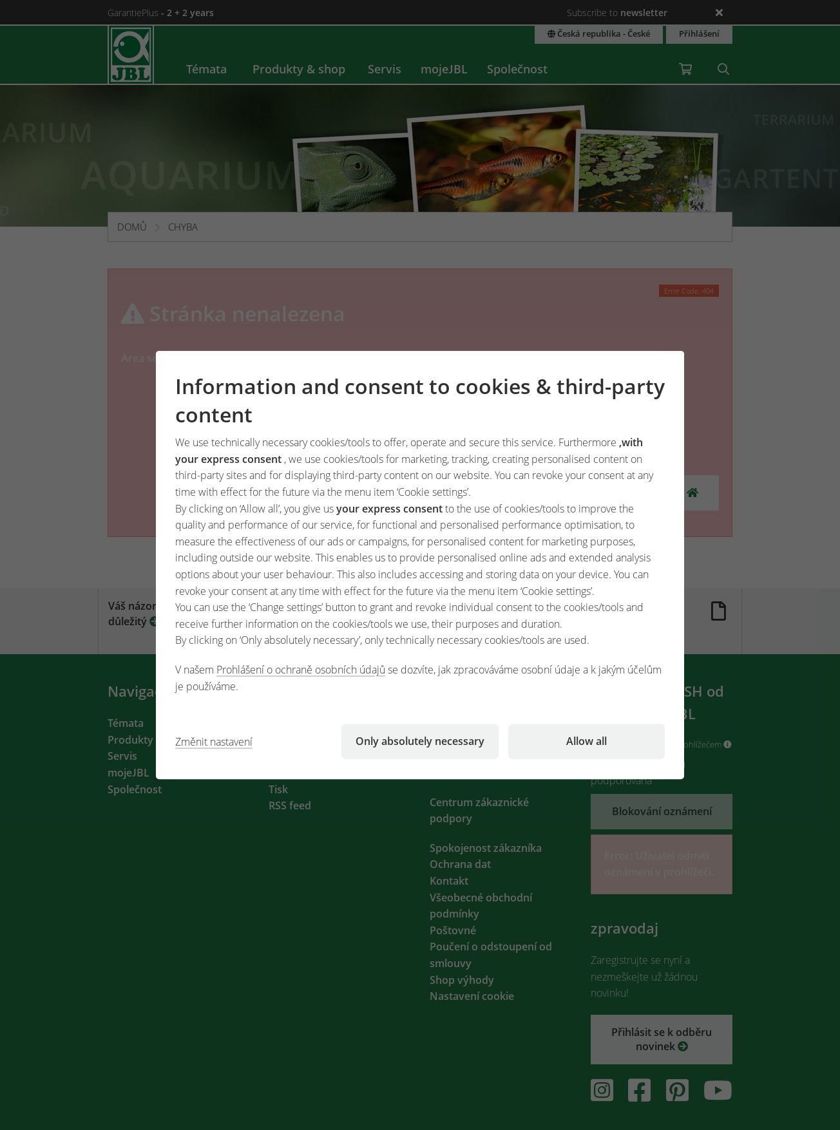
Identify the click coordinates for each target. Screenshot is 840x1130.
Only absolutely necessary (420, 741)
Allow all (586, 741)
